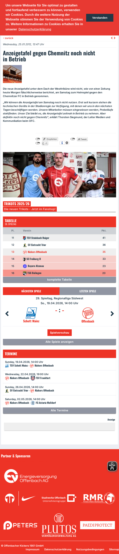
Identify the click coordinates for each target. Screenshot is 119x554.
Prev (7, 314)
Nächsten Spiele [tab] (31, 291)
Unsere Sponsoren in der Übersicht (25, 461)
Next (112, 314)
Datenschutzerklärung (57, 549)
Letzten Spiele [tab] (88, 291)
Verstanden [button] (99, 17)
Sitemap (114, 549)
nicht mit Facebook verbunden (38, 139)
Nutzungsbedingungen (90, 549)
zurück (8, 38)
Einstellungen (66, 143)
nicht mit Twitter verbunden (73, 139)
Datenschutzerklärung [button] (34, 29)
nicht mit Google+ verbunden (38, 143)
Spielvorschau (59, 332)
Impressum (32, 549)
